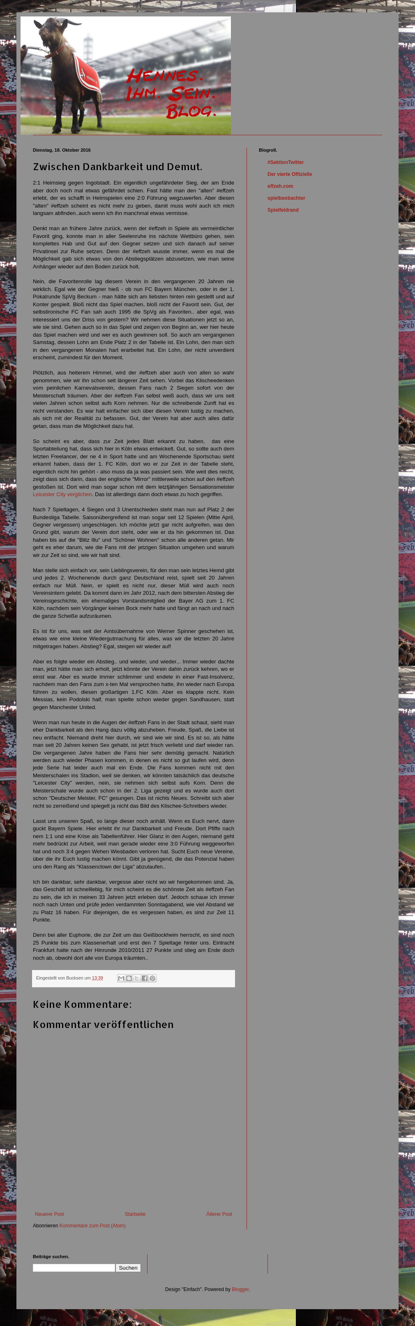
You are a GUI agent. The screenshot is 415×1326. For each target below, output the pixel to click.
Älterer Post (219, 1214)
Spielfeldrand (283, 210)
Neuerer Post (49, 1214)
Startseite (135, 1214)
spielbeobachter (286, 198)
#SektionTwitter (285, 162)
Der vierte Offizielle (289, 174)
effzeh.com (280, 186)
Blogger (240, 1289)
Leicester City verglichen (62, 494)
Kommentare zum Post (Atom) (93, 1226)
